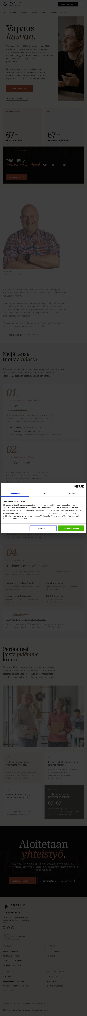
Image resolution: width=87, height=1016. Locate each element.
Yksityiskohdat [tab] (43, 493)
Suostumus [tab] (15, 493)
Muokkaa (43, 528)
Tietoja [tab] (72, 493)
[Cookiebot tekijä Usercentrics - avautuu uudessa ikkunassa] (73, 486)
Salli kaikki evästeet (71, 528)
